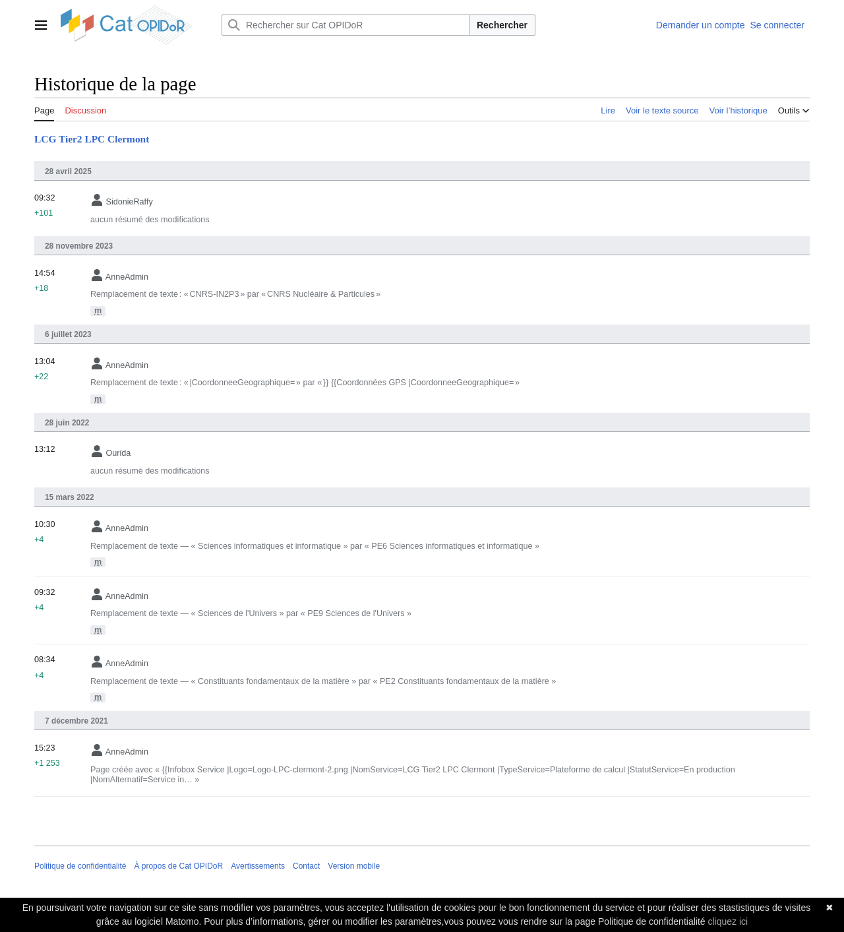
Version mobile (354, 866)
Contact (306, 866)
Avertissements (258, 866)
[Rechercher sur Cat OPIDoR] (345, 25)
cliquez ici (728, 921)
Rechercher (502, 25)
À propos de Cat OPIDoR (178, 866)
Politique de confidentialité (80, 866)
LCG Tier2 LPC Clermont (91, 138)
